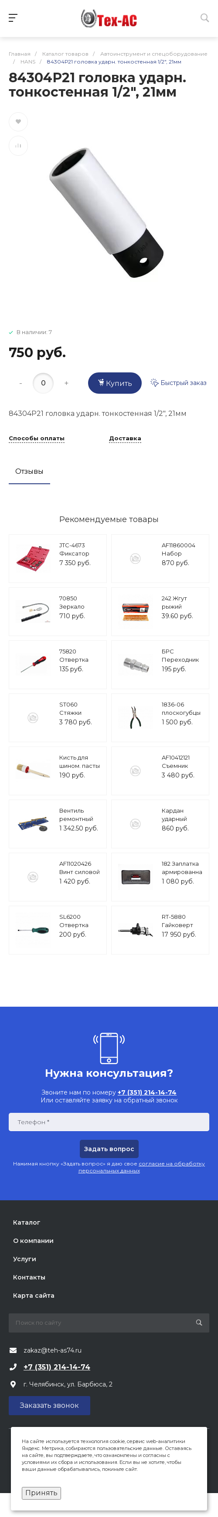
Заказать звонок (49, 1405)
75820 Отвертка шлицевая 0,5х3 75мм (74, 664)
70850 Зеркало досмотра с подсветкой (77, 611)
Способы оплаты (37, 438)
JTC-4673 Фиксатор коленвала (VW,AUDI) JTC (79, 558)
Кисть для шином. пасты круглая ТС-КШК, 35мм (79, 770)
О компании (33, 1241)
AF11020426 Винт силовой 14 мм (79, 872)
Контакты (29, 1277)
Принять (41, 1493)
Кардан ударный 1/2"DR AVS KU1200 (177, 823)
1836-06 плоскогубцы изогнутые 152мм (181, 717)
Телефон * (33, 1122)
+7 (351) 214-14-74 (57, 1367)
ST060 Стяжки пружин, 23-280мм (76, 717)
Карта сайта (33, 1295)
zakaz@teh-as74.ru (53, 1350)
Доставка (125, 438)
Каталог (27, 1222)
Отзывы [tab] (29, 471)
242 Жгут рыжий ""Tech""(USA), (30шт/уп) (182, 611)
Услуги (24, 1259)
